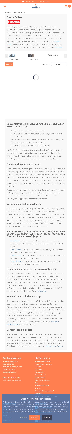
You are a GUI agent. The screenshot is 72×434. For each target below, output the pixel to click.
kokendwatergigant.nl (10, 361)
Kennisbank (39, 393)
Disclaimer (38, 369)
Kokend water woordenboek (44, 391)
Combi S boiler (16, 250)
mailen (60, 346)
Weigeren (47, 417)
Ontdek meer (42, 291)
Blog (36, 383)
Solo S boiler (15, 241)
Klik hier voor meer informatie (57, 411)
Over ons (38, 367)
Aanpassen (23, 417)
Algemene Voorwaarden (43, 361)
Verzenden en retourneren (43, 364)
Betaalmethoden (40, 375)
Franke (9, 13)
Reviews (37, 388)
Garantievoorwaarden (42, 380)
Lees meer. (59, 47)
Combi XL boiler (16, 261)
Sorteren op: (47, 64)
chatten (53, 346)
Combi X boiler (16, 255)
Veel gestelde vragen (42, 385)
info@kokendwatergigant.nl (12, 367)
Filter (9, 64)
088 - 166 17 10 (8, 364)
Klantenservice (40, 377)
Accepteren (34, 417)
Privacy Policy (39, 372)
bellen (47, 346)
